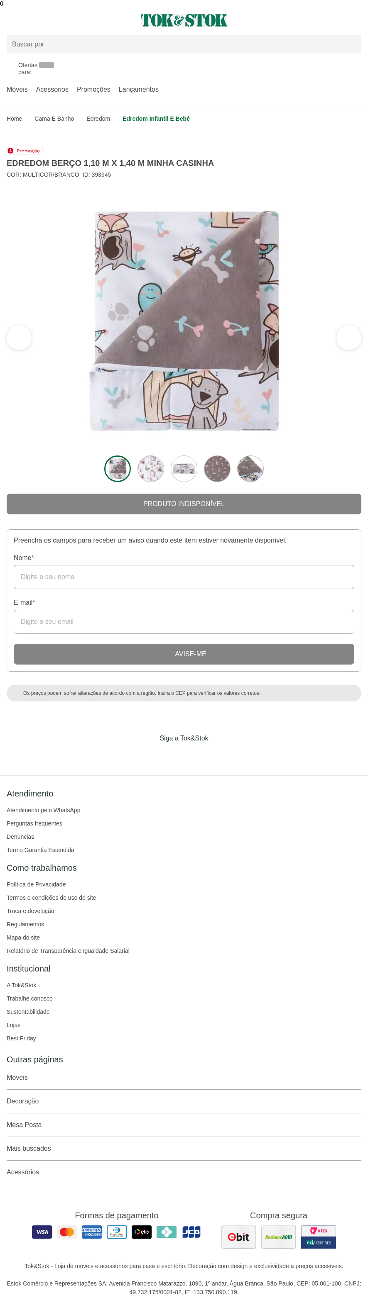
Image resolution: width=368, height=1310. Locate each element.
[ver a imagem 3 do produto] (184, 468)
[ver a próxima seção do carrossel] (19, 337)
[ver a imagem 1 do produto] (117, 468)
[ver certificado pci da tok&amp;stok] (318, 1237)
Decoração (184, 1101)
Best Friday (21, 1038)
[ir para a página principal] (184, 20)
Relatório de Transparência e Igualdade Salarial (68, 950)
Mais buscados (184, 1149)
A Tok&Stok (21, 985)
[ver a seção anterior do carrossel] (348, 337)
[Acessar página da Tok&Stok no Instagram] (172, 755)
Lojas (13, 1025)
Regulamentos (25, 924)
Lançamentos (139, 89)
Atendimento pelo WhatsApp (43, 810)
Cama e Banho (54, 118)
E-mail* (24, 602)
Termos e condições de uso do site (51, 897)
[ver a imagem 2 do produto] (150, 468)
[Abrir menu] (61, 20)
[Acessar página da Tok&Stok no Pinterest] (195, 755)
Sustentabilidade (28, 1011)
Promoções (93, 89)
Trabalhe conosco (30, 998)
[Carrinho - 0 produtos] (356, 20)
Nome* (24, 557)
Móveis (17, 89)
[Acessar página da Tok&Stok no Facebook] (149, 755)
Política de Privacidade (36, 884)
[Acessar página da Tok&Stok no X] (219, 755)
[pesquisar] (351, 44)
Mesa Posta (184, 1125)
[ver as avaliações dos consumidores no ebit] (238, 1237)
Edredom (98, 118)
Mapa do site (23, 937)
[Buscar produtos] (184, 44)
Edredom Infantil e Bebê (156, 118)
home (14, 118)
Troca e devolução (30, 911)
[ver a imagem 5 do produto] (250, 468)
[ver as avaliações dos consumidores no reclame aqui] (278, 1237)
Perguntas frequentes (34, 823)
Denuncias (20, 836)
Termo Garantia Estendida (40, 850)
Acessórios (52, 89)
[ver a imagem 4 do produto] (217, 468)
